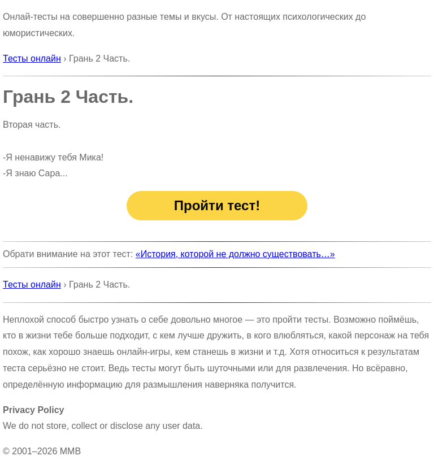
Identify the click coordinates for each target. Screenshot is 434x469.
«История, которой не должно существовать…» (235, 254)
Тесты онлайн (32, 58)
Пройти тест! (217, 205)
